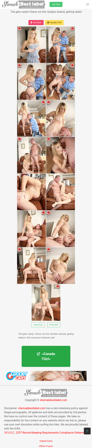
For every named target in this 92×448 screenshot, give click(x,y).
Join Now (56, 4)
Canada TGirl (54, 22)
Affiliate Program (46, 446)
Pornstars (54, 325)
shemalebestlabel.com (53, 400)
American (38, 325)
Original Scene (46, 441)
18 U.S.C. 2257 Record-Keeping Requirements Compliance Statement (45, 432)
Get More (36, 22)
